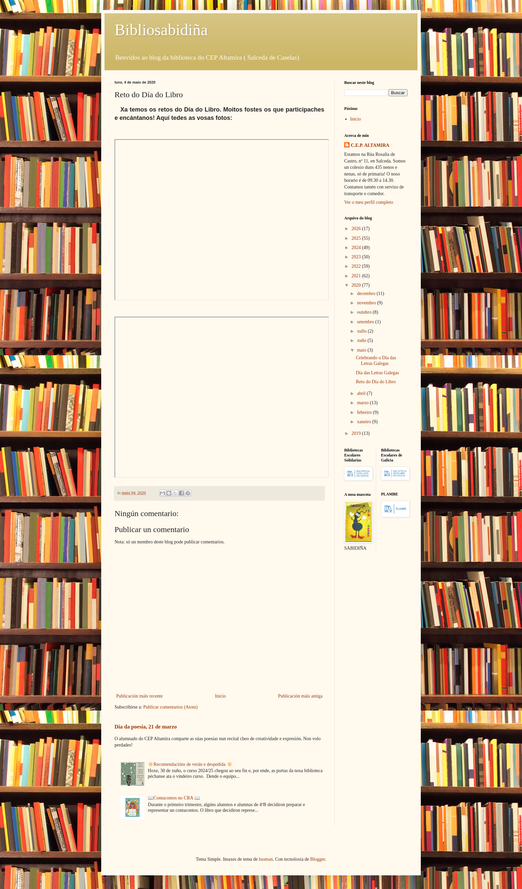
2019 (357, 433)
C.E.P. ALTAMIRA (370, 145)
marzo (363, 402)
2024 (357, 247)
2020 (357, 285)
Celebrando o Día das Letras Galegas (376, 360)
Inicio (220, 696)
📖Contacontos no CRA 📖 (174, 797)
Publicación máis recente (139, 696)
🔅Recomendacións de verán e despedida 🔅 (190, 764)
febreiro (365, 412)
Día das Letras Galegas (377, 372)
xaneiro (364, 421)
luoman (266, 859)
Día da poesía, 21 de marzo (146, 727)
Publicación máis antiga (300, 696)
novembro (367, 302)
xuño (362, 340)
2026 (357, 228)
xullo (362, 331)
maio (362, 350)
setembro (366, 321)
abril (362, 393)
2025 (357, 238)
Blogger (317, 859)
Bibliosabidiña (161, 30)
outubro (365, 312)
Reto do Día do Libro (376, 381)
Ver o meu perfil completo (368, 202)
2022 (357, 266)
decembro (367, 293)
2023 (357, 256)
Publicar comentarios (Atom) (170, 707)
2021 (357, 275)
